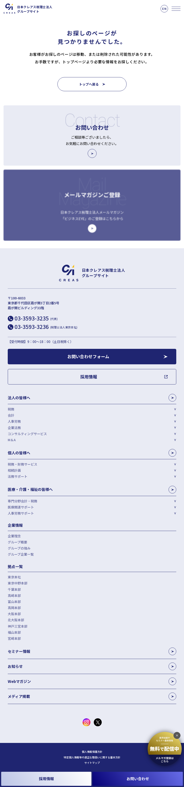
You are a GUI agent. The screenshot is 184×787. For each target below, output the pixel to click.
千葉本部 (14, 589)
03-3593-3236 (46, 327)
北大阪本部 (16, 620)
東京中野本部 (17, 583)
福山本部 (14, 632)
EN (164, 8)
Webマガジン (92, 681)
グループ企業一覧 (21, 554)
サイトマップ (92, 762)
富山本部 (14, 601)
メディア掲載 (92, 696)
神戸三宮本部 (17, 626)
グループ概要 (17, 542)
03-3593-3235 (36, 318)
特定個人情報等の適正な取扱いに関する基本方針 (92, 757)
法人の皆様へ (92, 398)
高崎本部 (14, 595)
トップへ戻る (89, 84)
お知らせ (92, 666)
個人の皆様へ (92, 453)
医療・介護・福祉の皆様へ (92, 489)
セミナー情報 (92, 651)
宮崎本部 (14, 638)
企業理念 (14, 536)
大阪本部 (14, 613)
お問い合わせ (138, 778)
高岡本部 (14, 607)
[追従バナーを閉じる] (176, 735)
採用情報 (46, 778)
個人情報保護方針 (92, 751)
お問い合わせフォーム (88, 356)
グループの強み (19, 548)
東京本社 (14, 577)
